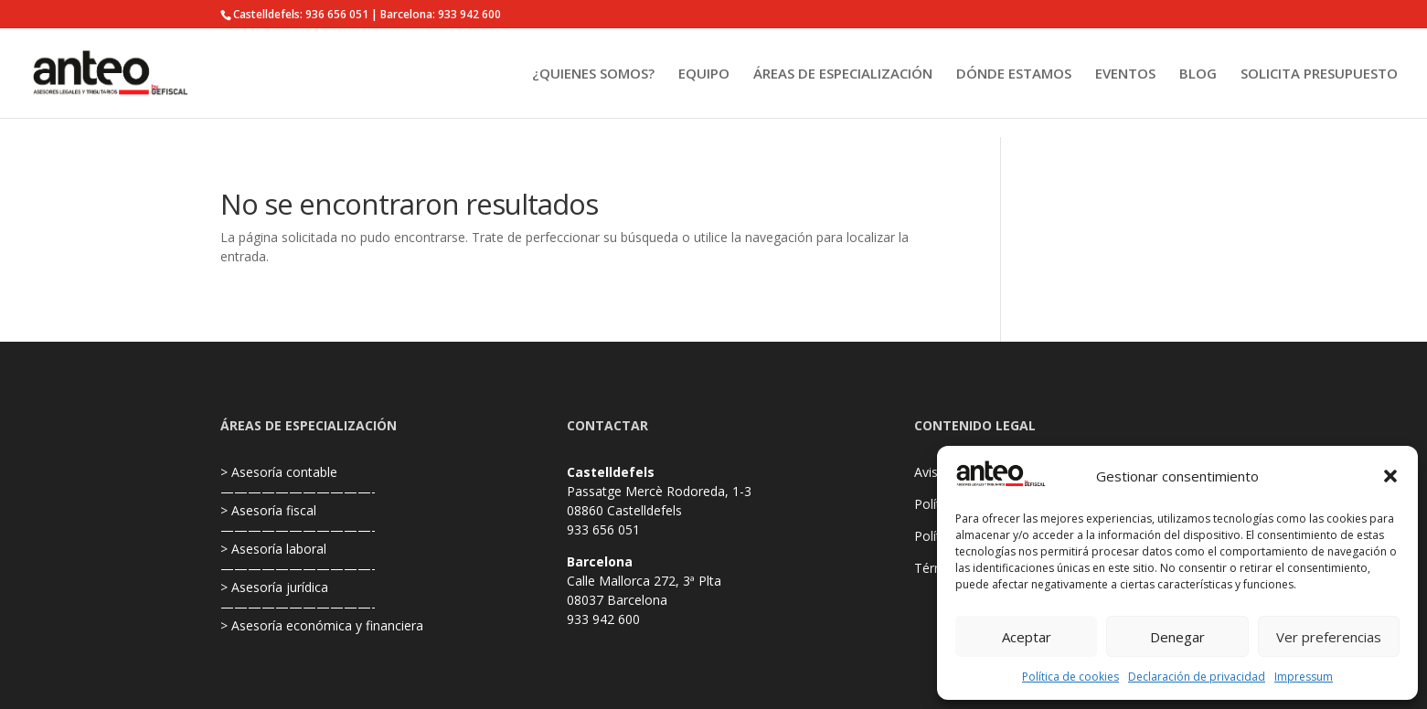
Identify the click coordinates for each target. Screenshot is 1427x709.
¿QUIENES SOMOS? (593, 74)
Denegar (1177, 637)
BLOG (1198, 74)
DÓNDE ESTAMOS (1013, 74)
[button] (1390, 476)
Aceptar (1026, 637)
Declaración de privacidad (1196, 676)
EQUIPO (703, 74)
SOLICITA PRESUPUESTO (1319, 74)
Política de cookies (1070, 676)
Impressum (1303, 676)
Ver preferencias (1328, 637)
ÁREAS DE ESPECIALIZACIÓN (842, 74)
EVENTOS (1125, 74)
